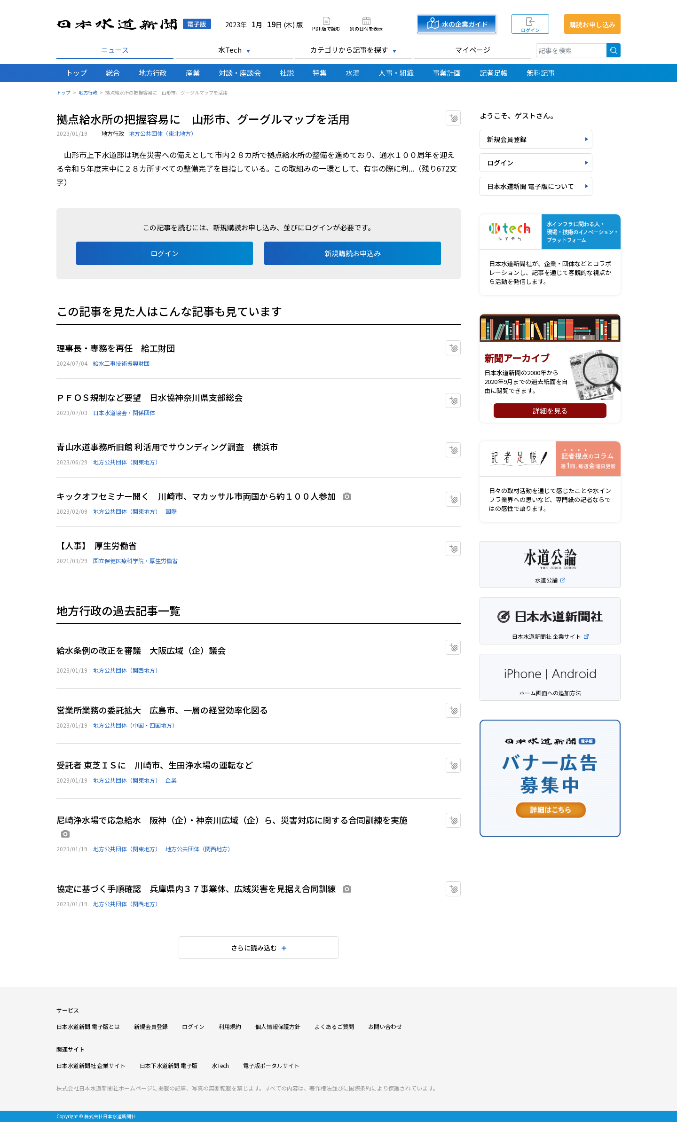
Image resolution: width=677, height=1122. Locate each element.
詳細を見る (550, 411)
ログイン (530, 29)
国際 (171, 511)
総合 (113, 73)
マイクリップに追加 (460, 115)
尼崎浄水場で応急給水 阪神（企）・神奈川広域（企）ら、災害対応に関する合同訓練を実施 (232, 820)
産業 (193, 73)
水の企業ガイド (465, 24)
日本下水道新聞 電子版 (168, 1065)
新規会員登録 (507, 139)
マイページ (472, 50)
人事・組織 (396, 73)
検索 (613, 50)
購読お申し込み (592, 24)
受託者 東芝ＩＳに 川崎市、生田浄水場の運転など (154, 765)
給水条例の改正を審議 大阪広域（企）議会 (141, 650)
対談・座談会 (240, 73)
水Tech (230, 50)
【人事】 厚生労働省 (96, 545)
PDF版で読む (326, 28)
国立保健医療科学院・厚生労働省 (135, 561)
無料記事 (541, 73)
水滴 (353, 73)
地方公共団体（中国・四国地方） (135, 725)
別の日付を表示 (366, 28)
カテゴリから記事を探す (349, 50)
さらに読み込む (254, 947)
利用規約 (230, 1026)
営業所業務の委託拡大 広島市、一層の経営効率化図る (162, 710)
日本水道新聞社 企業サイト (91, 1065)
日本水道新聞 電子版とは (88, 1026)
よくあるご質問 (334, 1026)
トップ (76, 73)
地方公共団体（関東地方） (127, 462)
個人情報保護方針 (277, 1026)
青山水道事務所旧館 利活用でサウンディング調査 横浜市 (167, 446)
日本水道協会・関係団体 (124, 412)
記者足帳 (494, 73)
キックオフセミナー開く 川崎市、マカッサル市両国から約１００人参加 (196, 496)
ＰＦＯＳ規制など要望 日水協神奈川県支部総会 (149, 397)
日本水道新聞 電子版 (133, 24)
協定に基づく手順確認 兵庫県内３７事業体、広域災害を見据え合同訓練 (196, 888)
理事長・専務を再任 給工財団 (115, 348)
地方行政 (153, 73)
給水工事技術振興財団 (121, 363)
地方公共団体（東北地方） (163, 133)
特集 (320, 73)
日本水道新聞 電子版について (530, 186)
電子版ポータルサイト (271, 1065)
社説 (287, 73)
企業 (171, 780)
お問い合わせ (385, 1026)
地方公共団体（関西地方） (127, 670)
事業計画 (447, 73)
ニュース (115, 50)
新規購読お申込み (352, 253)
